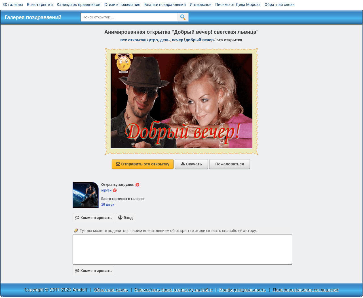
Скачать (191, 164)
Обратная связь (280, 4)
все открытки (133, 40)
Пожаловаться (229, 164)
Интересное (200, 4)
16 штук (107, 205)
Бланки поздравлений (165, 4)
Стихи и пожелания (122, 4)
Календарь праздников (78, 4)
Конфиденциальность (242, 289)
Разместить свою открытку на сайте (173, 289)
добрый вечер (199, 40)
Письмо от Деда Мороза (238, 4)
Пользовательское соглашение (306, 289)
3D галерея (13, 4)
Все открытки (40, 4)
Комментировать (93, 271)
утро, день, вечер (166, 40)
